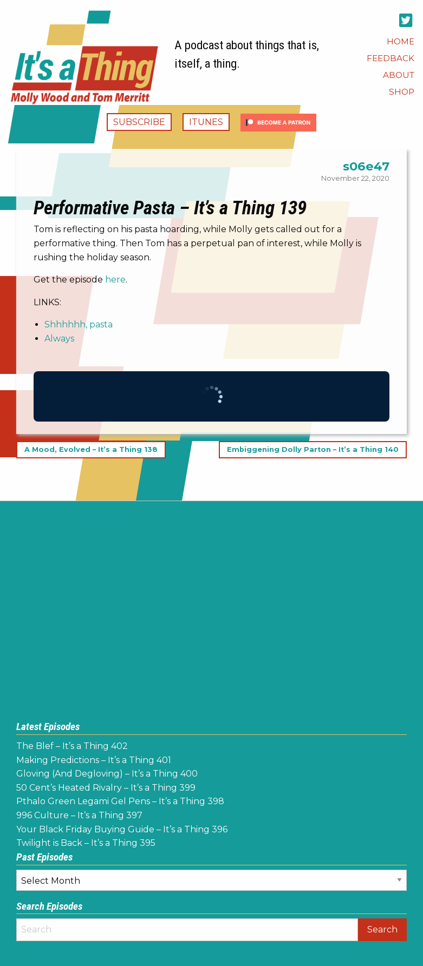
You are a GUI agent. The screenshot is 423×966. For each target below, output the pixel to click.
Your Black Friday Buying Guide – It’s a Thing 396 (121, 829)
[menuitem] (400, 41)
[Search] (187, 929)
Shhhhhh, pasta (78, 324)
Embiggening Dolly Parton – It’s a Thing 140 (313, 449)
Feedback (390, 58)
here (115, 279)
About (398, 75)
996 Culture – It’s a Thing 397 (79, 815)
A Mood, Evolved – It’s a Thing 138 (91, 449)
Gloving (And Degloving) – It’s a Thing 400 (107, 773)
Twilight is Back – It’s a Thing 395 (85, 843)
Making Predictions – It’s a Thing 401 (93, 760)
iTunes (206, 122)
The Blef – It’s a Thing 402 (72, 746)
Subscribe (139, 122)
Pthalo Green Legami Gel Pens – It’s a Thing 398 (120, 801)
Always (59, 338)
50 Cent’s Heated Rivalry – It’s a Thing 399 (106, 788)
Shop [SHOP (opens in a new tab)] (401, 92)
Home (400, 41)
